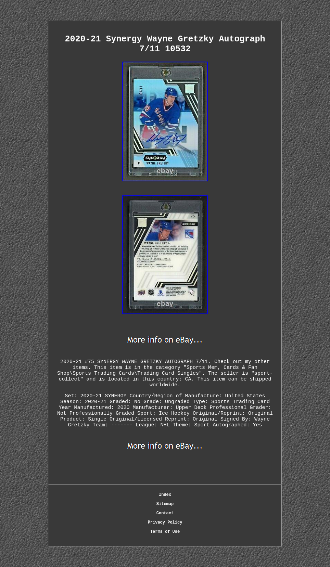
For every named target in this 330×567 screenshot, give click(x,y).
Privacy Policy (165, 522)
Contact (165, 513)
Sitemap (165, 504)
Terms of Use (165, 531)
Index (165, 494)
